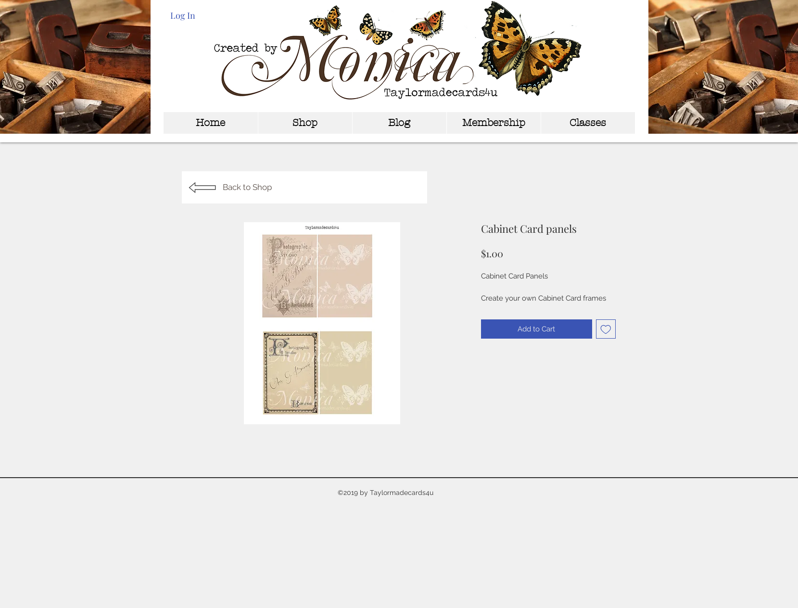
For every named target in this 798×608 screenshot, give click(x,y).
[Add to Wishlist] (606, 329)
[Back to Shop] (304, 187)
